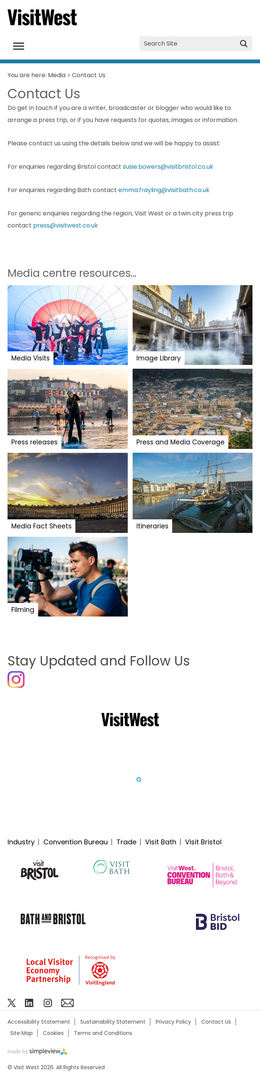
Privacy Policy (173, 1022)
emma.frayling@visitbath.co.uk (164, 190)
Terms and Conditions (103, 1033)
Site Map (21, 1033)
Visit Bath (160, 842)
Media (57, 75)
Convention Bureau (75, 842)
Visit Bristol (203, 842)
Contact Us (216, 1022)
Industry (21, 842)
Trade (126, 842)
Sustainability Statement (112, 1022)
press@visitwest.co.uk (65, 225)
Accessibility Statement (39, 1022)
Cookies (53, 1033)
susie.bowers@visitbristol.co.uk (168, 166)
